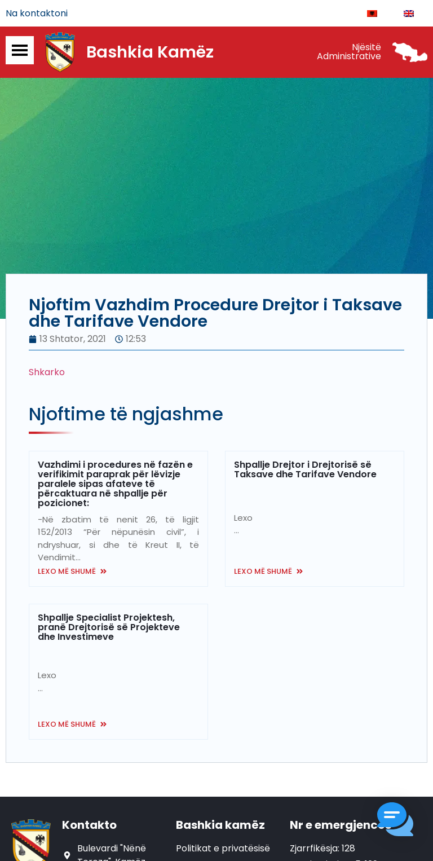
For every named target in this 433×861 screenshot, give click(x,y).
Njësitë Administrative (349, 52)
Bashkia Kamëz (150, 52)
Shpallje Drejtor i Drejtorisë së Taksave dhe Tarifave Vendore (305, 469)
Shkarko (47, 372)
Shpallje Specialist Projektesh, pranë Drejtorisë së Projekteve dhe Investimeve (109, 627)
